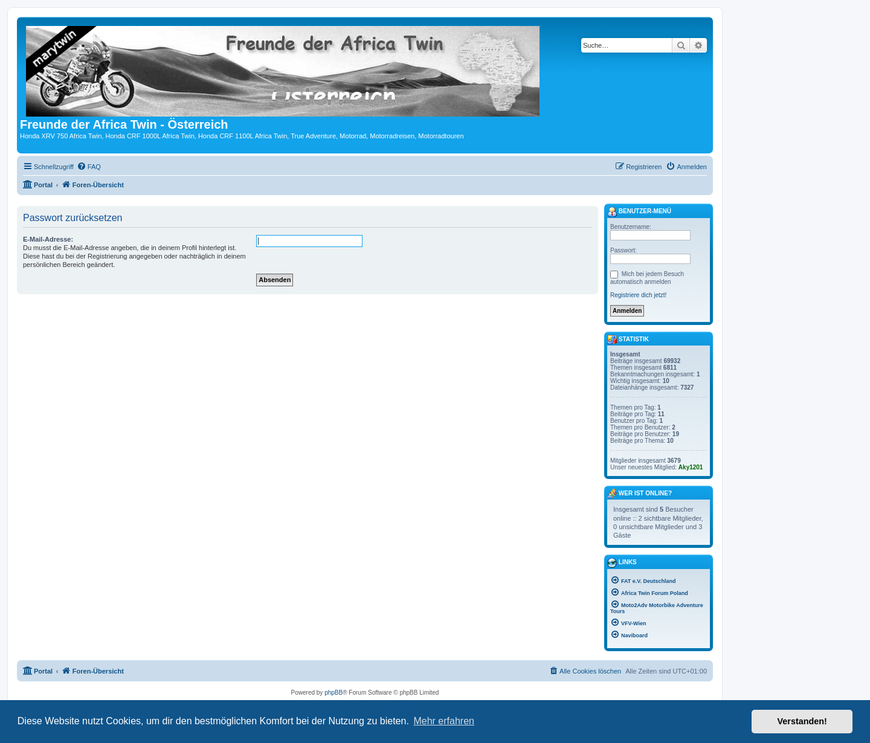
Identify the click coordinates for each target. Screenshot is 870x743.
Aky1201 (690, 467)
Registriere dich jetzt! (638, 295)
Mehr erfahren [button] (443, 721)
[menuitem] (89, 166)
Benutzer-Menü (639, 212)
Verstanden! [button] (802, 721)
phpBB (333, 692)
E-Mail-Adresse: (48, 239)
